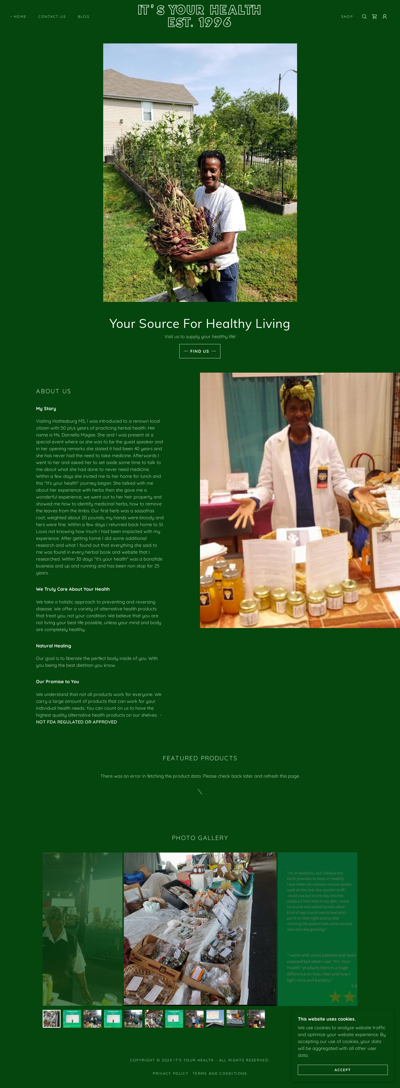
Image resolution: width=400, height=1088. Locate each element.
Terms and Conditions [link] (220, 1073)
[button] (385, 16)
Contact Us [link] (52, 16)
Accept (343, 1069)
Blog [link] (84, 16)
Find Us (199, 351)
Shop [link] (347, 16)
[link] (200, 25)
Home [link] (20, 16)
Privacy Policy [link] (171, 1073)
